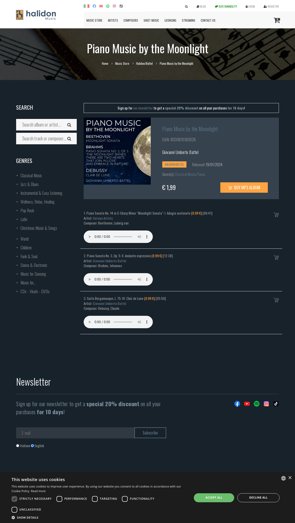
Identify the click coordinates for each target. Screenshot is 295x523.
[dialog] (147, 498)
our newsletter (143, 107)
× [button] (290, 478)
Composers (131, 20)
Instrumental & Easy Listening (41, 193)
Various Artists (103, 218)
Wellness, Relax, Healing (38, 202)
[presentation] (51, 467)
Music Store (94, 20)
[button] (99, 517)
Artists (113, 20)
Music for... (28, 283)
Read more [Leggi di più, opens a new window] (38, 491)
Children (26, 248)
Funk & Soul (29, 256)
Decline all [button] (258, 497)
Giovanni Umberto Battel (180, 152)
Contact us (208, 20)
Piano (200, 174)
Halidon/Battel (144, 63)
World (25, 239)
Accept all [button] (214, 497)
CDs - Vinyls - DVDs (35, 291)
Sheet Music (151, 20)
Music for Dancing (33, 274)
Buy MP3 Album (244, 187)
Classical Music (31, 175)
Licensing (170, 20)
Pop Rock (27, 210)
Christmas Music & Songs (39, 228)
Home (105, 63)
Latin (24, 219)
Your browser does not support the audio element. (118, 236)
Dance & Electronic (34, 265)
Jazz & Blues (30, 184)
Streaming (188, 20)
